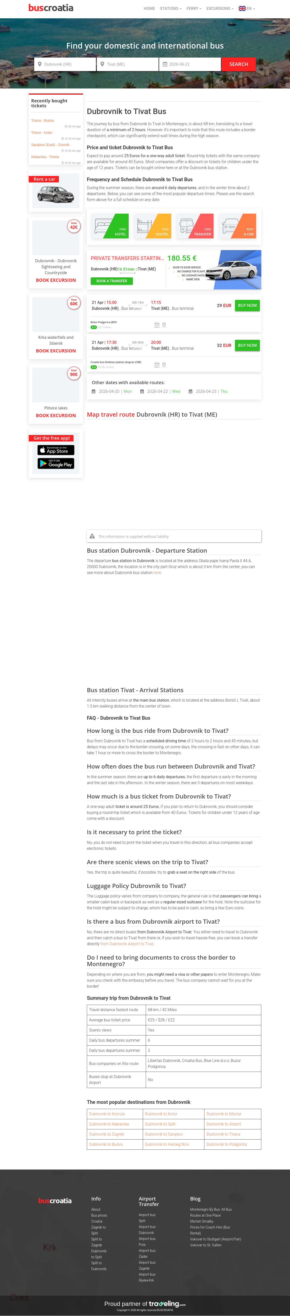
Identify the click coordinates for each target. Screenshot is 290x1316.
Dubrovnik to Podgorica (226, 1144)
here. (157, 572)
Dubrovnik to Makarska (109, 1124)
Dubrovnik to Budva (106, 1144)
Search (238, 64)
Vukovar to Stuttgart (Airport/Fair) (215, 1239)
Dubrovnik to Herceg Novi (167, 1144)
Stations (171, 8)
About (95, 1209)
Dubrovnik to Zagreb (106, 1134)
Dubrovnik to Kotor (161, 1114)
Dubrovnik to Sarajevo (164, 1134)
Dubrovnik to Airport (223, 1124)
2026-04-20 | (115, 391)
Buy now (247, 305)
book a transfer (112, 281)
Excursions (219, 8)
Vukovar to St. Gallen (205, 1245)
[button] (247, 9)
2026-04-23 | (211, 391)
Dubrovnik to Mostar (224, 1114)
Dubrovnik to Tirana (223, 1134)
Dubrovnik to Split (160, 1124)
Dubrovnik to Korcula (107, 1114)
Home (149, 8)
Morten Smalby (201, 1221)
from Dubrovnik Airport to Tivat (126, 944)
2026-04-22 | (163, 391)
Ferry (194, 8)
